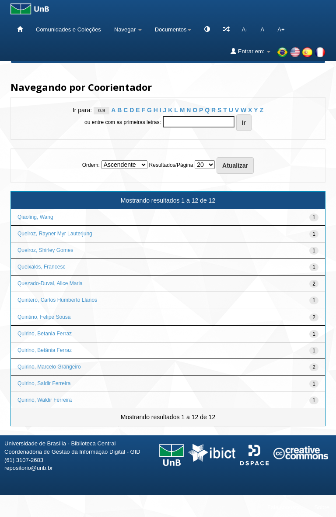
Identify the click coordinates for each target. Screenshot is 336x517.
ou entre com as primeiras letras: (122, 122)
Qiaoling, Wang (35, 217)
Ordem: (91, 165)
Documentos (173, 29)
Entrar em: (250, 51)
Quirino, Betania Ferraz (45, 334)
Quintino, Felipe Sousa (44, 317)
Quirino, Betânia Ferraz (45, 350)
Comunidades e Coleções (68, 29)
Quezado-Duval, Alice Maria (50, 283)
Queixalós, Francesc (41, 267)
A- (245, 29)
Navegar (128, 29)
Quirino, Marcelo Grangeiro (49, 367)
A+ (280, 29)
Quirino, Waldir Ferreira (45, 400)
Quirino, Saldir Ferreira (44, 383)
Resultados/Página (171, 165)
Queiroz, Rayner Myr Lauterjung (55, 234)
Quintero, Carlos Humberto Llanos (57, 300)
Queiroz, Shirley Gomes (45, 250)
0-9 (101, 110)
